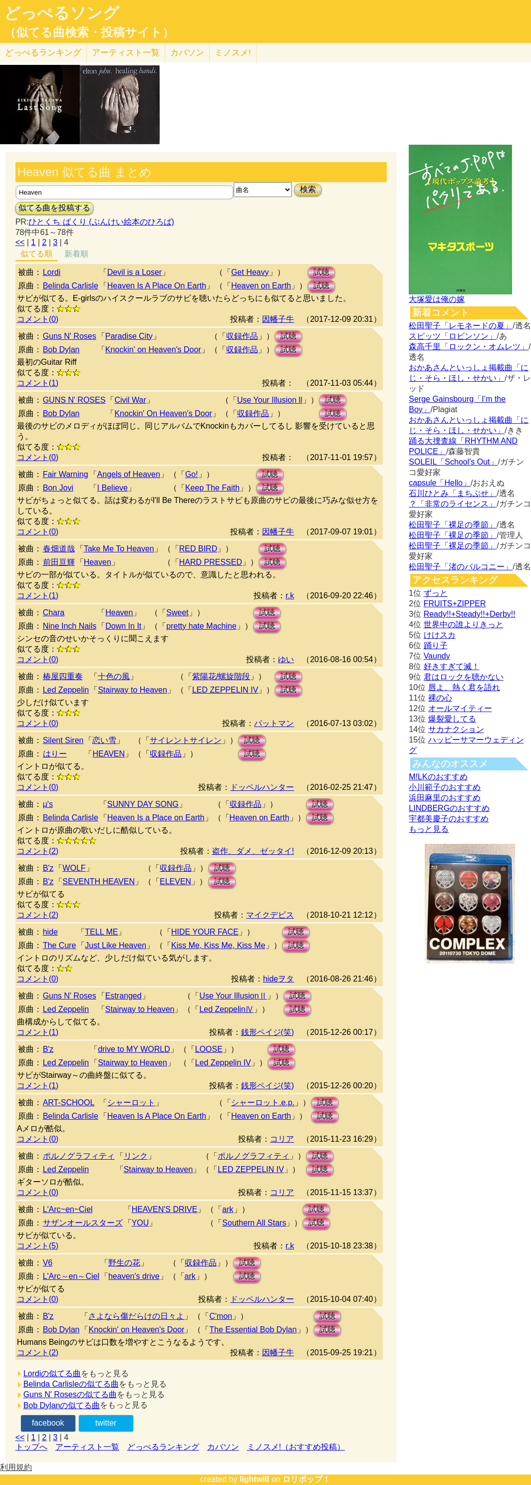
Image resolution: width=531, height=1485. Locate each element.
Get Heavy (250, 272)
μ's (48, 804)
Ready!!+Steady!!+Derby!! (470, 614)
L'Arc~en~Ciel (68, 1209)
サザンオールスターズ (83, 1223)
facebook (48, 1423)
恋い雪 (104, 740)
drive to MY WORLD (134, 1049)
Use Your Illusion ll (269, 400)
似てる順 (36, 253)
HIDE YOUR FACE (205, 932)
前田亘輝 (59, 562)
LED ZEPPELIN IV (225, 690)
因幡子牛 (278, 319)
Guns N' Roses (69, 336)
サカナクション (456, 729)
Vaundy (437, 656)
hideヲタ (278, 979)
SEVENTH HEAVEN (98, 881)
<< (20, 242)
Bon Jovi (58, 488)
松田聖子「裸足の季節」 (453, 524)
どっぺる (43, 52)
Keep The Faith (212, 488)
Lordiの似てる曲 (52, 1373)
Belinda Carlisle (70, 285)
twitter (106, 1423)
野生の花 (124, 1262)
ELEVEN (175, 881)
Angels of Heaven (128, 474)
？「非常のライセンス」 (453, 503)
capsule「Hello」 (440, 483)
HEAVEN (108, 753)
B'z (48, 868)
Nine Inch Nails (70, 626)
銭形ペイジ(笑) (267, 1032)
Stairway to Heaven (132, 690)
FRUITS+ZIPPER (455, 603)
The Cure (59, 945)
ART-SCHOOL (69, 1102)
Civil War (130, 400)
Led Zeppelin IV (223, 1062)
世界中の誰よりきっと (464, 624)
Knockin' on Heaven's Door (153, 349)
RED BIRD (198, 548)
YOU (140, 1223)
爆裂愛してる (452, 719)
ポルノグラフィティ (79, 1156)
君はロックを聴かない (464, 677)
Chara (54, 612)
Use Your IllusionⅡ (232, 995)
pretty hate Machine (201, 626)
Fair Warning (65, 474)
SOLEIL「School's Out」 (453, 462)
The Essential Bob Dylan (252, 1329)
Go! (191, 474)
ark (227, 1209)
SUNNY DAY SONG (143, 804)
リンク (136, 1156)
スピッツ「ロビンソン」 (453, 336)
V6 (48, 1262)
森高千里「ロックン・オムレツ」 (469, 346)
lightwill (254, 1479)
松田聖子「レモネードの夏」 (461, 325)
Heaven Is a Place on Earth (156, 817)
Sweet (177, 612)
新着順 (76, 253)
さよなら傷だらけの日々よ (136, 1316)
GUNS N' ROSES (74, 400)
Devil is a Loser (134, 272)
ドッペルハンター (262, 787)
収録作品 (242, 336)
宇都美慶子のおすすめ (449, 818)
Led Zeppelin (66, 690)
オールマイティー (460, 708)
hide (50, 932)
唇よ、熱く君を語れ (464, 687)
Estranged (123, 995)
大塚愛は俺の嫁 (437, 299)
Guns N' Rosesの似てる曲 (70, 1394)
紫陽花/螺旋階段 (221, 676)
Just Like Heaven (115, 945)
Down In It (123, 626)
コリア (282, 1139)
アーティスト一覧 (87, 1447)
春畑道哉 (59, 548)
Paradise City (129, 336)
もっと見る (429, 829)
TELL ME (101, 932)
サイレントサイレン (186, 740)
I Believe (112, 488)
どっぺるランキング (163, 1447)
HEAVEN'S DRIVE (165, 1209)
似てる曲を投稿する (54, 208)
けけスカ (440, 635)
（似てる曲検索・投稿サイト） (89, 32)
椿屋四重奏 (63, 676)
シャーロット (131, 1102)
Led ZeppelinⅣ (226, 1009)
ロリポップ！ (306, 1479)
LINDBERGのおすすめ (449, 808)
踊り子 (436, 645)
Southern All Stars (254, 1223)
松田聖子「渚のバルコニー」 (461, 566)
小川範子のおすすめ (445, 787)
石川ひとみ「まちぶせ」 (453, 493)
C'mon (220, 1316)
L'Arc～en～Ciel (71, 1276)
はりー (55, 753)
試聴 (321, 272)
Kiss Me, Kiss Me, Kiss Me (218, 945)
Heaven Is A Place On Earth (156, 285)
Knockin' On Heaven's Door (163, 413)
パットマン (274, 723)
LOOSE (209, 1049)
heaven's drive (134, 1276)
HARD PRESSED (210, 562)
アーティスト (126, 52)
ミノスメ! (233, 52)
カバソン (187, 52)
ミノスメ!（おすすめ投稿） (296, 1447)
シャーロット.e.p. (262, 1102)
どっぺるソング (61, 13)
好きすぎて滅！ (452, 666)
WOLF (73, 868)
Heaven (97, 562)
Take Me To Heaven (119, 548)
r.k (289, 595)
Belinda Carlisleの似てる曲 (71, 1384)
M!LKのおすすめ (438, 776)
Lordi (52, 272)
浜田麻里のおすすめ (445, 797)
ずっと (436, 593)
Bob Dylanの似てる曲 (61, 1405)
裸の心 (440, 698)
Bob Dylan (61, 349)
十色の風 (114, 676)
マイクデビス (270, 915)
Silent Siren (63, 740)
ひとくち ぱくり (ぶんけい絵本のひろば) (101, 222)
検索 (308, 189)
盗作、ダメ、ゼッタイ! (253, 851)
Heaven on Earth (261, 285)
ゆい (286, 659)
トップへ (31, 1447)
